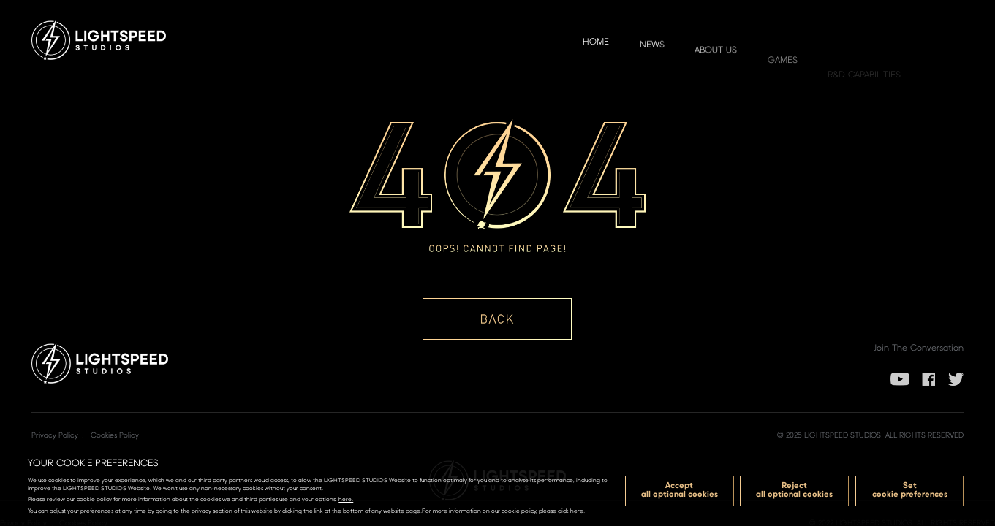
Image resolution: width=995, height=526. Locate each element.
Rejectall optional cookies (794, 489)
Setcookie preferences (909, 489)
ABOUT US (716, 54)
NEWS (652, 46)
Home (596, 43)
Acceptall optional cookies (679, 489)
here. (345, 499)
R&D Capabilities (864, 79)
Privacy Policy (54, 435)
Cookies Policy (115, 435)
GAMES (783, 67)
